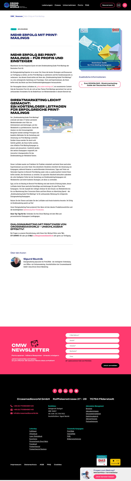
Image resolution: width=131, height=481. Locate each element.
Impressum (15, 466)
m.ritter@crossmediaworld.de (43, 236)
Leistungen (47, 5)
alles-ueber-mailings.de (45, 87)
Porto (80, 5)
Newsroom (19, 16)
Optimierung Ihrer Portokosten (33, 210)
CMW (12, 16)
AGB (42, 466)
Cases (58, 5)
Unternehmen (69, 5)
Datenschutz (30, 466)
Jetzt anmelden (109, 366)
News (13, 29)
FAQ (87, 5)
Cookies (58, 466)
